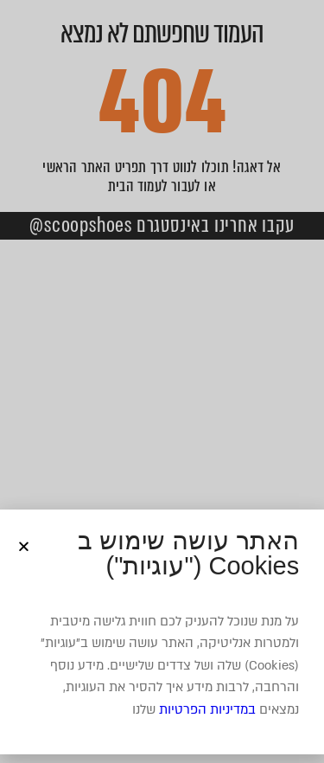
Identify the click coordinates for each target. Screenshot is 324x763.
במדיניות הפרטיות (207, 709)
